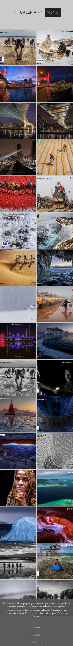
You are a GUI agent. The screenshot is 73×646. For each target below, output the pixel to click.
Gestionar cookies (36, 641)
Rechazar (36, 634)
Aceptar (37, 626)
